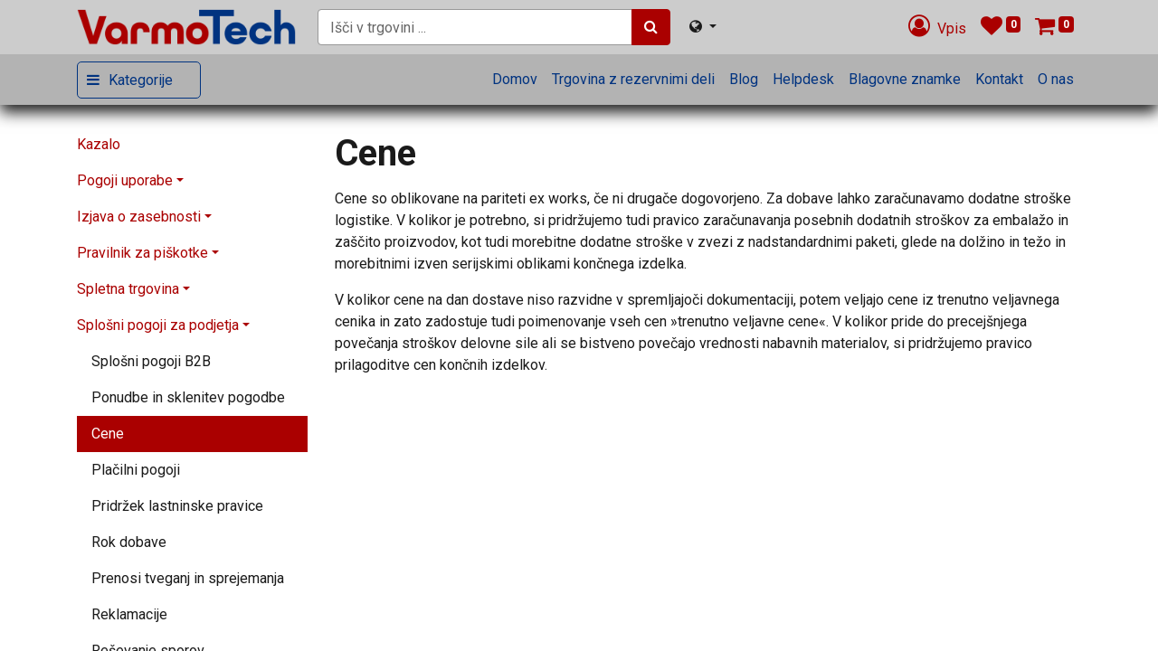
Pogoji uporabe (125, 180)
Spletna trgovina (128, 288)
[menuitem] (515, 79)
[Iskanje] (650, 27)
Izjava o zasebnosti (139, 216)
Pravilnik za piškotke (142, 252)
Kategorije (141, 80)
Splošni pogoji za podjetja (158, 325)
